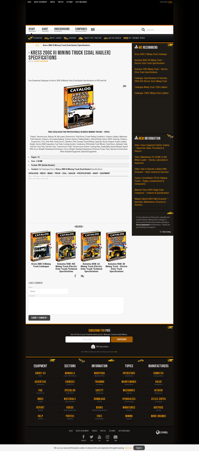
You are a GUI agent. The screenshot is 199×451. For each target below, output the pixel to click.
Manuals (70, 373)
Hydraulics (129, 399)
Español (162, 432)
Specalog (70, 390)
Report (40, 407)
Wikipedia (99, 373)
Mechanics (129, 390)
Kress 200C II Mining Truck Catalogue (151, 54)
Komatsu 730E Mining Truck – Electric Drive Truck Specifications (151, 70)
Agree (139, 447)
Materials (70, 399)
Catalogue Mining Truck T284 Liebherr (151, 87)
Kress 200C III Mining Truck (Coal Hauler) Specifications (69, 55)
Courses (70, 382)
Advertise (40, 382)
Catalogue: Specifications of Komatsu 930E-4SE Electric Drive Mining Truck (151, 79)
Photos (70, 416)
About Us (40, 373)
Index (40, 399)
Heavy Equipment (41, 61)
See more (129, 448)
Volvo (158, 382)
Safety (99, 390)
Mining (129, 416)
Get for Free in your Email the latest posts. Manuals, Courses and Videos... (99, 334)
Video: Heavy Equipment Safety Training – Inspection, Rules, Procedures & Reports (152, 148)
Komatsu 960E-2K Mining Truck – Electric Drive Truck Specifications (150, 61)
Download (99, 399)
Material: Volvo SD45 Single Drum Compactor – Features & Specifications (152, 191)
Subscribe (166, 2)
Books (99, 407)
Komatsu (159, 373)
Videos (70, 407)
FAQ (40, 390)
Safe (115, 352)
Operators (129, 373)
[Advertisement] (78, 70)
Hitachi (158, 390)
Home (30, 45)
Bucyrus (158, 407)
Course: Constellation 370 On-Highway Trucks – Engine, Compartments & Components (151, 181)
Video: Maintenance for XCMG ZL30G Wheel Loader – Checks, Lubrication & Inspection (151, 160)
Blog (37, 45)
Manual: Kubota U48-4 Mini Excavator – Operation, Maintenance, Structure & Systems (151, 202)
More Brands (158, 416)
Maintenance (129, 382)
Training (99, 382)
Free (99, 416)
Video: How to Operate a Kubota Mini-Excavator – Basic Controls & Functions (152, 170)
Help (40, 416)
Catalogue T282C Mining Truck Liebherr (152, 93)
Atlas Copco (158, 399)
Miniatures (129, 407)
